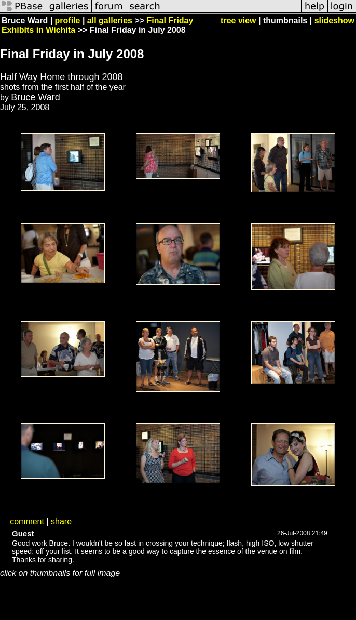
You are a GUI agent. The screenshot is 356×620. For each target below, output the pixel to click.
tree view (238, 20)
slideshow (334, 20)
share (61, 521)
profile (67, 20)
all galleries (109, 20)
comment (27, 521)
